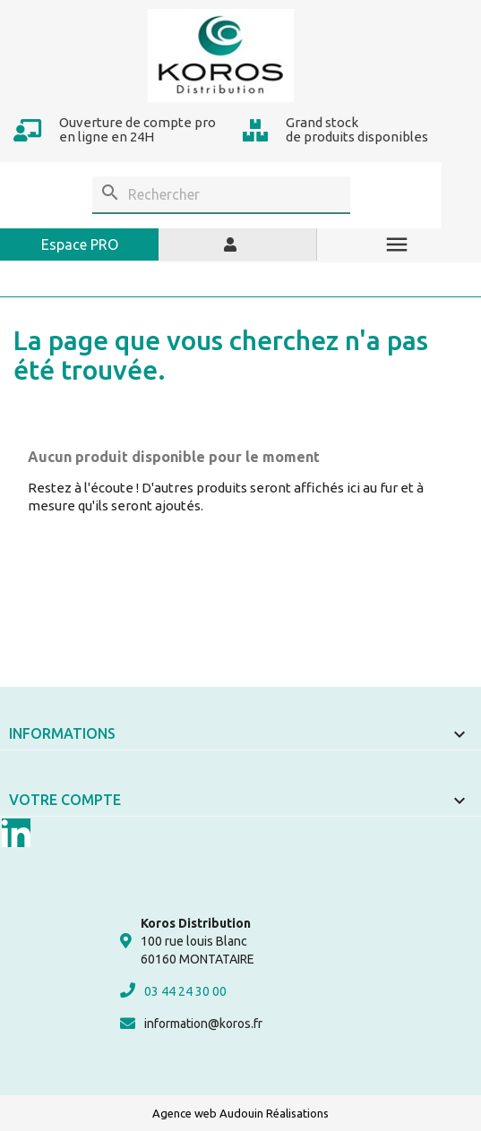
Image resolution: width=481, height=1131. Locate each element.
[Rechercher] (221, 194)
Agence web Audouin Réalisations (240, 1113)
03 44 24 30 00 (173, 990)
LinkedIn (16, 832)
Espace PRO (79, 244)
